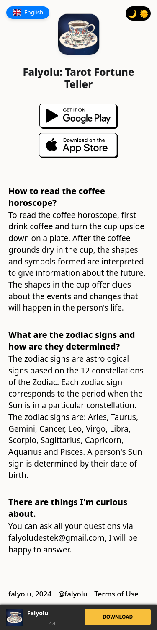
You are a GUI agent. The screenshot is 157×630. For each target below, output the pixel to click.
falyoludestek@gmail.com (56, 537)
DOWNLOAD (118, 616)
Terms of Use (116, 594)
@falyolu (73, 594)
